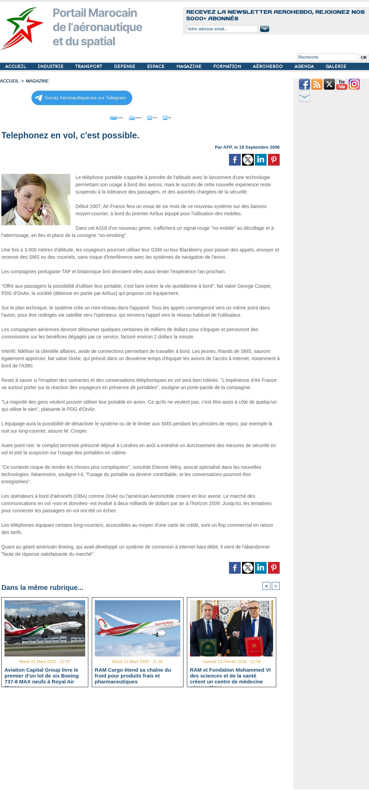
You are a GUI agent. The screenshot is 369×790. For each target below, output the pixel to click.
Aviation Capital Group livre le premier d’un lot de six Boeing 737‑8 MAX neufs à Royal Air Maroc (41, 675)
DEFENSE (125, 66)
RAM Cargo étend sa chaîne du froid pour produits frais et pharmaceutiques (133, 675)
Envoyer (101, 116)
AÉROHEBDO (268, 66)
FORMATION (227, 66)
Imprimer (133, 116)
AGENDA (305, 66)
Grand (161, 116)
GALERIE (336, 66)
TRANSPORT (89, 66)
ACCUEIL (16, 66)
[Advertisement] (145, 741)
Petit (185, 116)
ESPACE (156, 66)
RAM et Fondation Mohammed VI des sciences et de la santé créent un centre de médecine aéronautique (230, 675)
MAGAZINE (189, 66)
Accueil (9, 81)
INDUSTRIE (51, 66)
